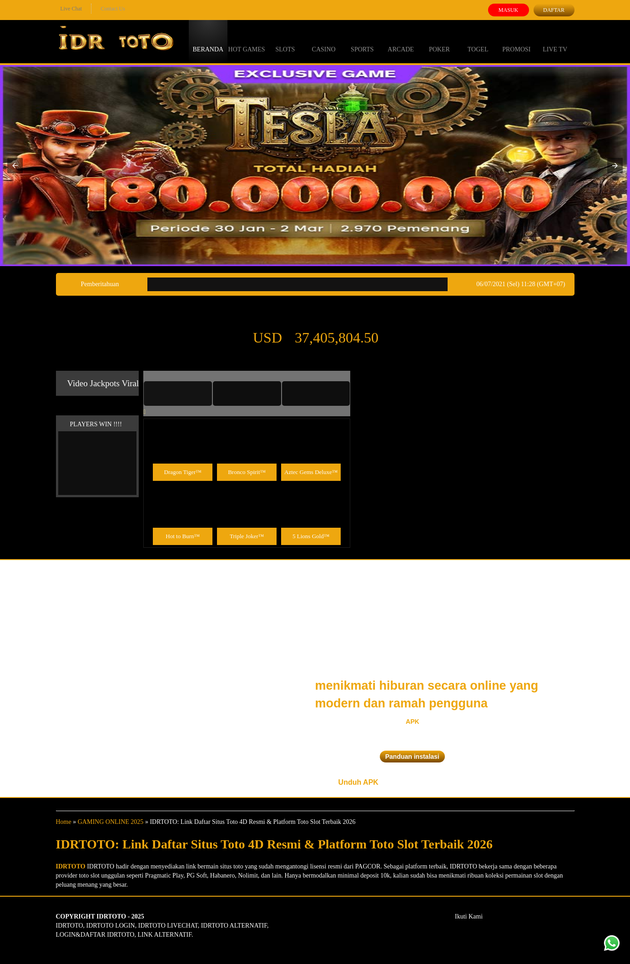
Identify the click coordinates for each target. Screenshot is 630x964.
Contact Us (113, 8)
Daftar (553, 10)
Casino (324, 41)
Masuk (508, 10)
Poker (439, 41)
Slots (285, 41)
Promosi (516, 41)
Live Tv (555, 41)
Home (63, 821)
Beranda (208, 41)
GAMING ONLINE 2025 (111, 821)
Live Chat (71, 8)
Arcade (401, 41)
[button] (15, 165)
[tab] (178, 393)
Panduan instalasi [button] (412, 756)
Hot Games (246, 41)
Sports (362, 41)
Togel (478, 41)
